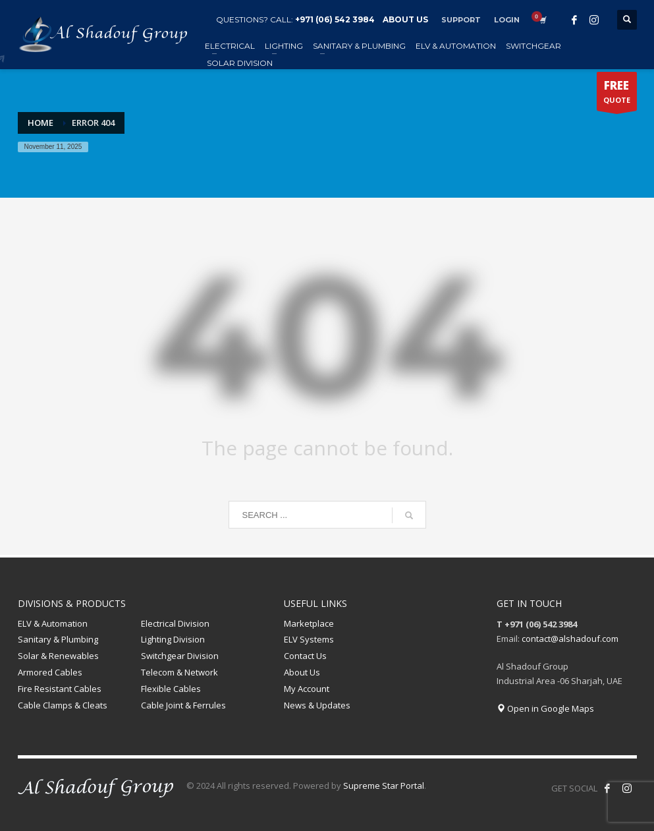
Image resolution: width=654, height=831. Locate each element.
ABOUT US (405, 19)
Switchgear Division (180, 656)
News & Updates (317, 705)
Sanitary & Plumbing (58, 639)
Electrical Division (175, 623)
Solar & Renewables (58, 656)
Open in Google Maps (545, 708)
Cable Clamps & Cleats (62, 705)
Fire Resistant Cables (59, 689)
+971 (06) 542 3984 (335, 19)
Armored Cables (50, 672)
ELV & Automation (53, 623)
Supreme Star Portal (383, 785)
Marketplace (309, 623)
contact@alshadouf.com (570, 639)
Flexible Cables (171, 689)
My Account (306, 689)
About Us (302, 672)
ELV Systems (309, 639)
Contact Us (305, 656)
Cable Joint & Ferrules (183, 705)
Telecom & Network (179, 672)
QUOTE (617, 94)
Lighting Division (173, 639)
